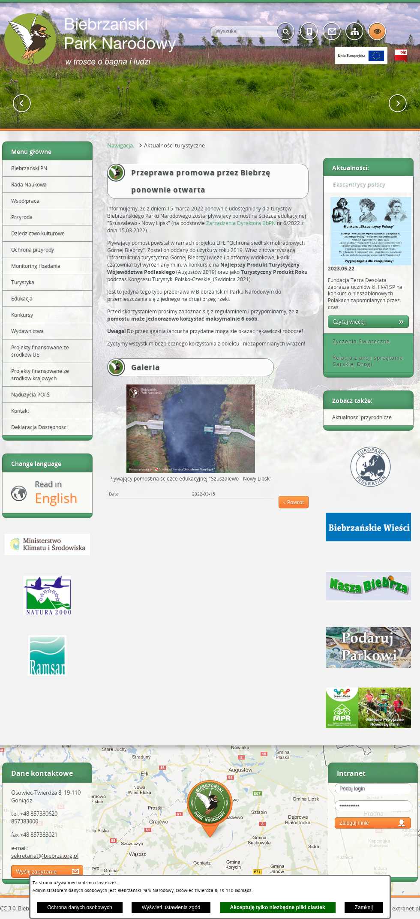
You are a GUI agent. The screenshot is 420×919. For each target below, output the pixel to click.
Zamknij (364, 907)
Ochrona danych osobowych (79, 907)
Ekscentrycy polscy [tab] (356, 184)
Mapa (210, 810)
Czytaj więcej (349, 321)
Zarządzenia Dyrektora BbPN (241, 223)
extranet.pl (406, 908)
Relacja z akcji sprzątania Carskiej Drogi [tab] (365, 361)
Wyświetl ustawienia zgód (171, 907)
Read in (56, 493)
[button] (22, 103)
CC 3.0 (7, 908)
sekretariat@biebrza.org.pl (44, 855)
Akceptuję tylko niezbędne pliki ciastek (277, 907)
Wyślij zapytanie (36, 871)
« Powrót (293, 502)
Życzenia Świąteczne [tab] (358, 341)
